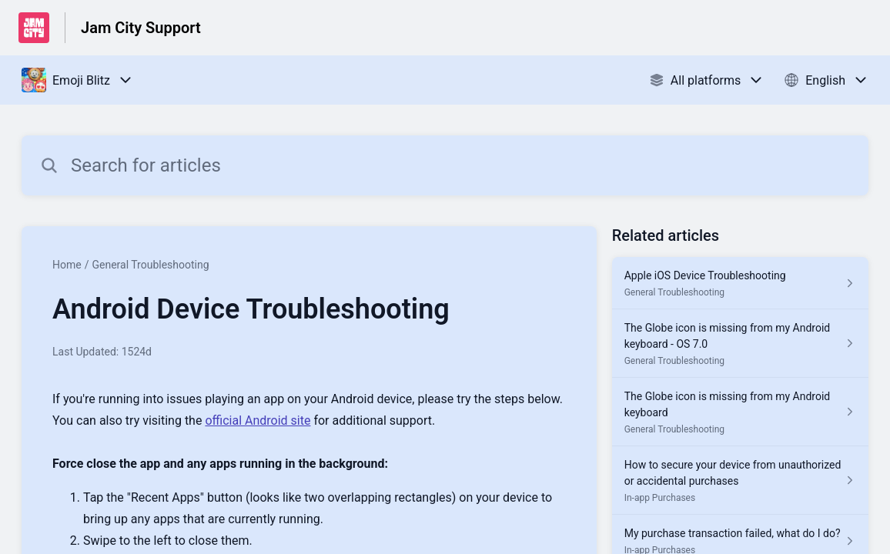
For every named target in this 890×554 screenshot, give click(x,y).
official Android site (257, 420)
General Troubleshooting (150, 265)
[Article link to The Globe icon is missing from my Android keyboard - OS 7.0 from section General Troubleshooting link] (740, 343)
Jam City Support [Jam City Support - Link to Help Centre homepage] (141, 27)
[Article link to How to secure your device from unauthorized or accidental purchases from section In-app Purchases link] (740, 480)
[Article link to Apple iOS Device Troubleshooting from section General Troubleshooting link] (740, 283)
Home (67, 265)
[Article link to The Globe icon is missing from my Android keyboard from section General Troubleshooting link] (740, 412)
